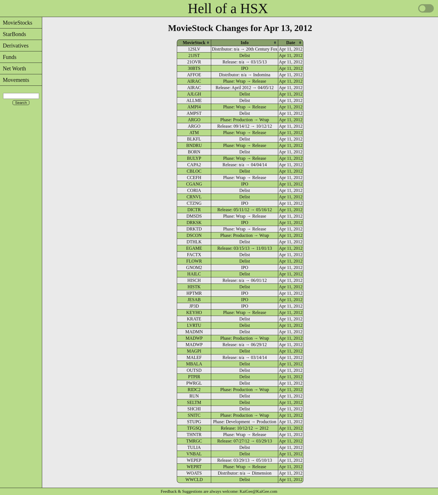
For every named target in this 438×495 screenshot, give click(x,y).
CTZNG (194, 203)
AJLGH (194, 94)
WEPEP (194, 460)
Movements (14, 80)
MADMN (194, 331)
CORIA (194, 190)
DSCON (194, 235)
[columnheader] (194, 42)
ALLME (194, 100)
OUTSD (194, 370)
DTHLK (194, 241)
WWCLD (194, 479)
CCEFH (194, 177)
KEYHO (194, 312)
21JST (194, 55)
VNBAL (194, 453)
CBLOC (194, 171)
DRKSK (194, 222)
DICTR (194, 209)
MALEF (194, 357)
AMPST (194, 113)
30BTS (194, 68)
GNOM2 (194, 267)
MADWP (194, 338)
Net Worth (13, 68)
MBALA (194, 363)
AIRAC (194, 81)
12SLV (194, 49)
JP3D (194, 306)
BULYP (194, 158)
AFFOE (194, 74)
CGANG (194, 184)
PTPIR (194, 376)
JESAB (194, 299)
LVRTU (194, 325)
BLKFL (194, 139)
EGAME (194, 248)
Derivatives (14, 45)
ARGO (194, 119)
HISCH (194, 280)
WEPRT (194, 466)
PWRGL (194, 383)
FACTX (194, 254)
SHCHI (194, 408)
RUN (194, 396)
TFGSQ (194, 428)
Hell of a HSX (228, 8)
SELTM (194, 402)
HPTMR (194, 293)
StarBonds (13, 34)
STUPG (194, 421)
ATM (194, 132)
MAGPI (194, 351)
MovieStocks (16, 23)
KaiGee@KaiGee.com (258, 491)
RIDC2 (194, 389)
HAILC (194, 274)
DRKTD (194, 229)
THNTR (194, 434)
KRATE (194, 318)
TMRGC (194, 441)
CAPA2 (194, 164)
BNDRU (194, 145)
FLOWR (194, 261)
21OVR (194, 62)
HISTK (194, 286)
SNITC (194, 415)
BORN (194, 151)
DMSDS (194, 216)
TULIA (194, 447)
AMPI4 (194, 106)
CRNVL (194, 196)
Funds (8, 57)
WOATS (194, 473)
